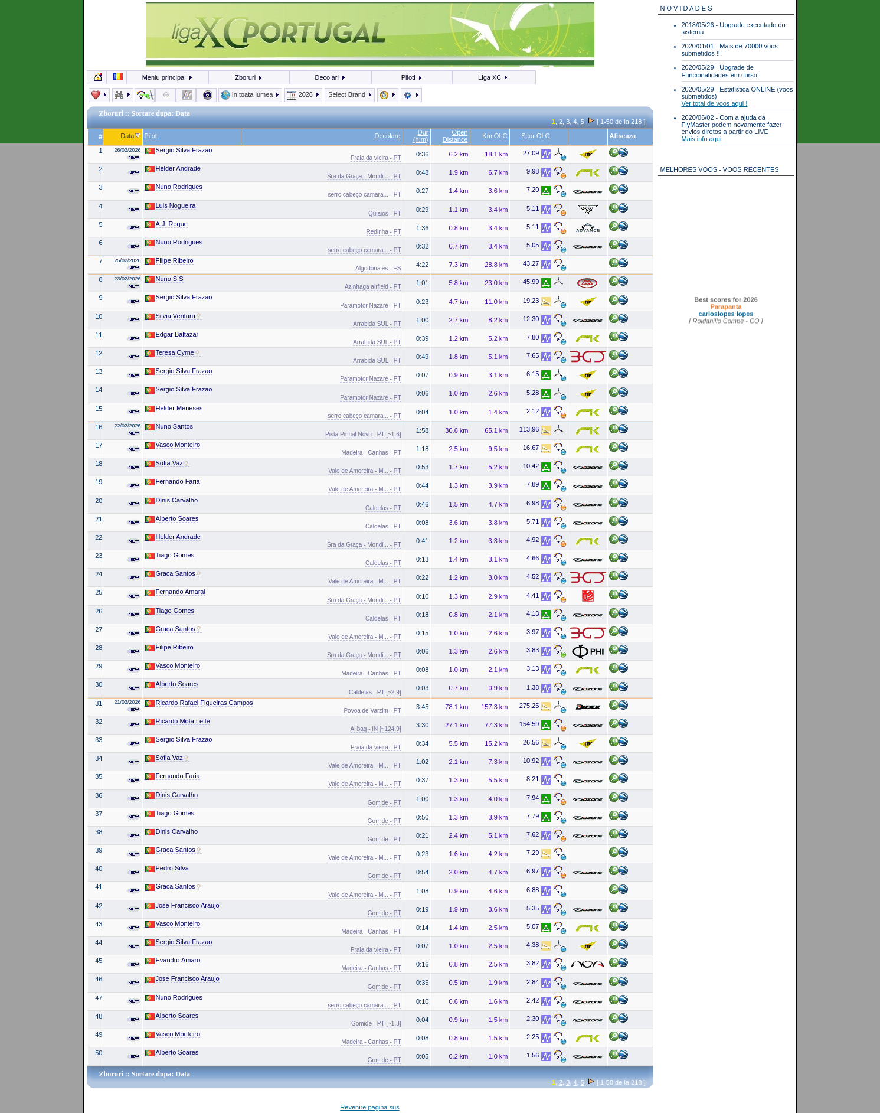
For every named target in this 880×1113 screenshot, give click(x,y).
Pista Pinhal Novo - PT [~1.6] (363, 434)
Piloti (412, 77)
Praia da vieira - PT (376, 158)
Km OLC (494, 135)
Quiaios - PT (384, 213)
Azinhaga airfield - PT (373, 286)
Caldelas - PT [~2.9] (375, 692)
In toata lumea (250, 94)
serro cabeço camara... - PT (364, 194)
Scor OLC (535, 135)
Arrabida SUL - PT (377, 324)
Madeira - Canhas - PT (371, 452)
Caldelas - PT (383, 508)
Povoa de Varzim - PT (372, 710)
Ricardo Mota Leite (177, 721)
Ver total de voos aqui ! (715, 103)
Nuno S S (164, 279)
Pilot (151, 135)
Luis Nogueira (170, 206)
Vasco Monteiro (173, 445)
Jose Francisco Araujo (182, 905)
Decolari (330, 77)
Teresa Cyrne (173, 353)
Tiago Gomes (170, 555)
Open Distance (455, 136)
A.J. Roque (166, 224)
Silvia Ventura (173, 316)
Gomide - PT (384, 802)
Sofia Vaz (167, 463)
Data (130, 135)
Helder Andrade (173, 168)
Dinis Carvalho (171, 500)
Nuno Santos (169, 426)
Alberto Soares (172, 519)
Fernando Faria (172, 481)
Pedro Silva (167, 868)
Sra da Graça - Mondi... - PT (364, 176)
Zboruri (249, 77)
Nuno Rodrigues (174, 187)
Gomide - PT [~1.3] (376, 1023)
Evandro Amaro (173, 960)
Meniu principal (167, 77)
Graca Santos (173, 573)
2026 (303, 94)
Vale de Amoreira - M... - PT (364, 471)
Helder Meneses (174, 408)
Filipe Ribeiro (169, 261)
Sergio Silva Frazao (178, 150)
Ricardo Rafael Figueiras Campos (199, 703)
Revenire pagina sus (369, 1107)
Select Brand (349, 94)
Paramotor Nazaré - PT (370, 305)
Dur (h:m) (420, 136)
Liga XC (493, 77)
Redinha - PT (384, 232)
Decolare (387, 135)
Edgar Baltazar (172, 334)
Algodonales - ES (378, 268)
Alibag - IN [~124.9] (376, 729)
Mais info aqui (702, 138)
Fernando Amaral (175, 592)
